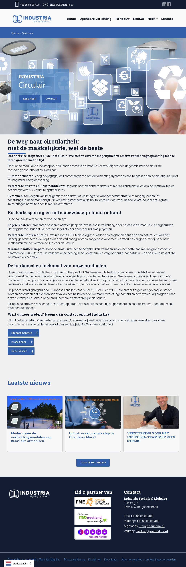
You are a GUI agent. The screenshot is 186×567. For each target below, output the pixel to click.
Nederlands (16, 563)
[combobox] (19, 563)
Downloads (111, 559)
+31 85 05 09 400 (142, 516)
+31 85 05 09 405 (148, 521)
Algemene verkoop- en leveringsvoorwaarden (148, 559)
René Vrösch (19, 351)
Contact (167, 19)
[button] (152, 18)
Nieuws (138, 19)
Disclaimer (94, 559)
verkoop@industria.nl (152, 531)
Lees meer (29, 99)
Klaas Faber (18, 342)
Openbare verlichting (96, 19)
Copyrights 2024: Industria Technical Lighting (34, 559)
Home (71, 19)
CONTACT (51, 99)
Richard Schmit (21, 333)
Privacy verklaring (74, 559)
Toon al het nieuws (93, 462)
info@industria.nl (152, 526)
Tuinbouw (122, 19)
